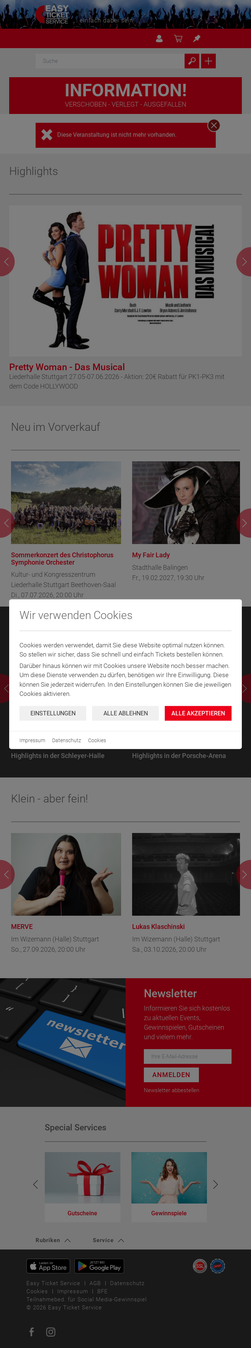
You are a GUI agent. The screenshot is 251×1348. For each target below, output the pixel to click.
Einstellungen (53, 712)
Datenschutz (66, 740)
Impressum (32, 740)
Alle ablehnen (125, 712)
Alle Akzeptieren (198, 712)
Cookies (97, 740)
